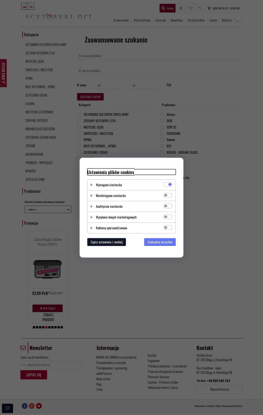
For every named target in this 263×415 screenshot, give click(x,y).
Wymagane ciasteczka (109, 184)
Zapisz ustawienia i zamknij (107, 242)
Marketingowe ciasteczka (111, 195)
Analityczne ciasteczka (109, 206)
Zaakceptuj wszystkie (159, 242)
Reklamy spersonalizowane (111, 227)
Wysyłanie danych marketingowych (116, 217)
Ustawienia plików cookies (110, 172)
